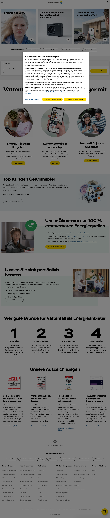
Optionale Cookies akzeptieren (75, 99)
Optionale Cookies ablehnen (52, 99)
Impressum (28, 93)
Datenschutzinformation (68, 92)
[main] (56, 78)
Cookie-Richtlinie (51, 92)
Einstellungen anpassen (32, 99)
